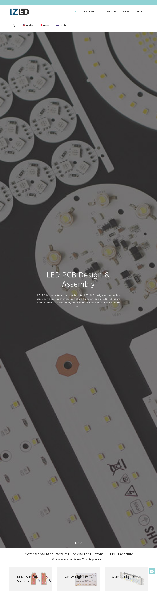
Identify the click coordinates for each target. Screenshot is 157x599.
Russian (61, 25)
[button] (76, 543)
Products (90, 11)
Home (75, 11)
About (126, 11)
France (45, 25)
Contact (140, 11)
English (28, 25)
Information (110, 11)
